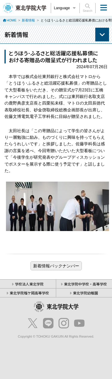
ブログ (56, 265)
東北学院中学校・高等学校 (85, 283)
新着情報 (28, 20)
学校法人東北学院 (29, 283)
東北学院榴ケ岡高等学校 (29, 292)
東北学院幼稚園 (85, 292)
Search (87, 8)
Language (65, 8)
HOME (11, 20)
